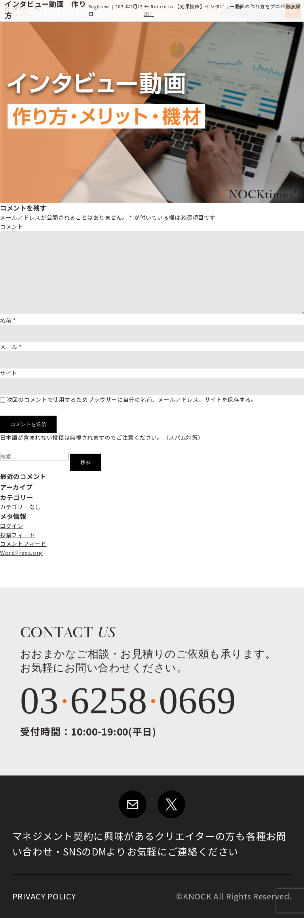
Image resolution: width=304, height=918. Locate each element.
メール (11, 347)
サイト (8, 373)
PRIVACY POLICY (44, 896)
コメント (11, 226)
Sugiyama (99, 7)
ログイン (11, 526)
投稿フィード (17, 535)
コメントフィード (23, 543)
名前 (8, 320)
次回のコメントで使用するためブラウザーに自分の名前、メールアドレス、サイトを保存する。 (132, 399)
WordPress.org (21, 553)
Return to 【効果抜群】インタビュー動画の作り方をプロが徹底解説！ (222, 10)
